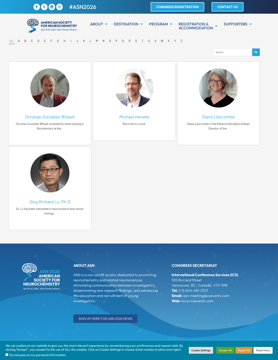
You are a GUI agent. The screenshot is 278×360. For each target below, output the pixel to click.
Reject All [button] (244, 350)
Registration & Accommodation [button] (198, 26)
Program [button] (160, 24)
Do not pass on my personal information (37, 355)
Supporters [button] (238, 24)
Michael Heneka (134, 116)
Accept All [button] (225, 350)
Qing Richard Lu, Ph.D (50, 201)
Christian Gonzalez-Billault (50, 116)
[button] (98, 24)
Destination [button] (128, 24)
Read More (263, 350)
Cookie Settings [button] (201, 350)
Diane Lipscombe (218, 116)
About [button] (98, 24)
